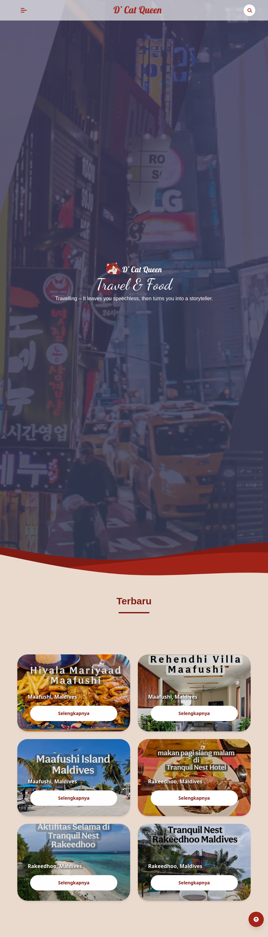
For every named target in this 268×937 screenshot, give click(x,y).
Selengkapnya (73, 713)
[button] (23, 10)
